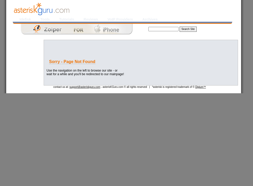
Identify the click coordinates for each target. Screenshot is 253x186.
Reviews (91, 19)
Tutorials (66, 19)
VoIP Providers (120, 19)
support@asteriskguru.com (85, 87)
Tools (45, 19)
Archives (150, 19)
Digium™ (200, 87)
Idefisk (25, 19)
